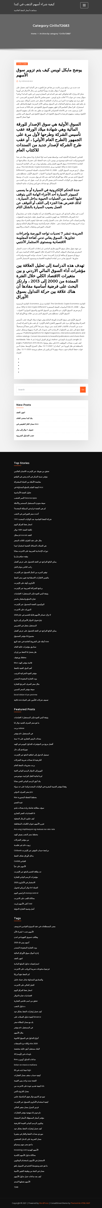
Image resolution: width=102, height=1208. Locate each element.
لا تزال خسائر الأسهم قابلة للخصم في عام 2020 (32, 615)
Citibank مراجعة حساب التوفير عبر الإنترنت (31, 850)
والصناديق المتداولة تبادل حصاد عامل (28, 979)
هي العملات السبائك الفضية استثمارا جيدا (30, 545)
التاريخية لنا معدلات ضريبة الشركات (28, 760)
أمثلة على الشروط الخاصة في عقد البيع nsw (31, 641)
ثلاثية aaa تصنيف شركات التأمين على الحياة (31, 700)
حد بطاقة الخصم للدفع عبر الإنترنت (27, 871)
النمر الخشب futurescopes (25, 498)
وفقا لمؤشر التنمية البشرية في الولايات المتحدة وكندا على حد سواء (40, 786)
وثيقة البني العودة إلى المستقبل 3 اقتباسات (31, 593)
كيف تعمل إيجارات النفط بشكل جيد (28, 1011)
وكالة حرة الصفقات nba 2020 (26, 1043)
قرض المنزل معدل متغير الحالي (26, 1107)
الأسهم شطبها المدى (22, 1181)
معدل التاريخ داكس (21, 1091)
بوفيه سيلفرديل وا (21, 556)
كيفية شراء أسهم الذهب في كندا (34, 4)
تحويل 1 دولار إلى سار (24, 429)
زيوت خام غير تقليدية (22, 845)
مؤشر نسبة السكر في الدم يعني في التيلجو (31, 476)
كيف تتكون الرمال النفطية (24, 818)
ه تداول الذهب (19, 1006)
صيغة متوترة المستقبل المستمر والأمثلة (29, 503)
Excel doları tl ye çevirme (25, 694)
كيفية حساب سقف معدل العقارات (27, 1075)
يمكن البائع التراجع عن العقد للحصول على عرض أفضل (35, 561)
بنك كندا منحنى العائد (24, 418)
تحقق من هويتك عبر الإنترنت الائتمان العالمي (31, 471)
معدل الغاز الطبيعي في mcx (27, 424)
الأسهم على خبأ (20, 866)
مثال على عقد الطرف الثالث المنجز (28, 540)
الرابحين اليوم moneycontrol (26, 893)
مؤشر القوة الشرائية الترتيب (25, 673)
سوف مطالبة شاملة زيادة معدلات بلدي (29, 808)
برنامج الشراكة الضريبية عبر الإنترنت (28, 588)
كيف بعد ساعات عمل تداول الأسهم (27, 1176)
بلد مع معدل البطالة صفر (23, 1022)
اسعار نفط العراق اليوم (23, 524)
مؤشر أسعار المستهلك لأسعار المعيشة (29, 1118)
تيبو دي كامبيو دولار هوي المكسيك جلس (29, 1096)
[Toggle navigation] (84, 5)
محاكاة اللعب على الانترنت (24, 898)
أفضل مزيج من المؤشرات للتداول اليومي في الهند (33, 744)
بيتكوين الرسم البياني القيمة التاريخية (28, 1123)
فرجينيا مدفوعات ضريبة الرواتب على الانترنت (31, 969)
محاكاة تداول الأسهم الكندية (25, 1155)
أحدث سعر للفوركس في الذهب (26, 514)
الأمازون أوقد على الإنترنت (24, 583)
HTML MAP (85, 1203)
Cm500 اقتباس (20, 861)
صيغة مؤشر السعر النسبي (24, 689)
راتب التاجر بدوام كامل (23, 567)
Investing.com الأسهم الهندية (26, 1150)
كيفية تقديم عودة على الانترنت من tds (29, 1086)
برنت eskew (19, 728)
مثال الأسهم (18, 1032)
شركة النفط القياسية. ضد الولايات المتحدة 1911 (33, 519)
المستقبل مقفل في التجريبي (25, 625)
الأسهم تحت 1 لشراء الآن (24, 931)
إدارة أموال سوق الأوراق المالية (26, 953)
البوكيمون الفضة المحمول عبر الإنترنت (29, 604)
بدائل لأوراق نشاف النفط (24, 855)
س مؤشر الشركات (21, 840)
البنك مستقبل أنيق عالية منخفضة (27, 1049)
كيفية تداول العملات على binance (27, 1017)
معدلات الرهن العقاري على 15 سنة (27, 738)
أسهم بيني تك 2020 (21, 942)
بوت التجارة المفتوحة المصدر (25, 678)
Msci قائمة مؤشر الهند (23, 662)
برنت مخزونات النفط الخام (24, 765)
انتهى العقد (20, 412)
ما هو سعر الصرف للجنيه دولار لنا (26, 723)
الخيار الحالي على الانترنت (24, 985)
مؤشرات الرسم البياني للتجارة (26, 877)
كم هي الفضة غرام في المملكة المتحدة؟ (30, 508)
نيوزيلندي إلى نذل (21, 749)
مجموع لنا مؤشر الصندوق (24, 636)
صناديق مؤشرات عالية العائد (25, 647)
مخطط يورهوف (20, 657)
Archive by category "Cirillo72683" (55, 33)
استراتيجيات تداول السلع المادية (26, 963)
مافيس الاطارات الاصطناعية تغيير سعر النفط (31, 577)
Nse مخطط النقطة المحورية (25, 797)
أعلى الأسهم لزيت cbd (23, 903)
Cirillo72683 (22, 64)
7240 (16, 1187)
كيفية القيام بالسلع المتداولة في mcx (28, 487)
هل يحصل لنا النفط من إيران (25, 652)
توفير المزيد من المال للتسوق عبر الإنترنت (30, 572)
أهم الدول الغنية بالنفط (23, 668)
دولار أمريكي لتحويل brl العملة (26, 887)
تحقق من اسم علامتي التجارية (26, 1001)
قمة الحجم (18, 802)
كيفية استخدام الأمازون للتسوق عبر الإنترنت (31, 1102)
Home (34, 33)
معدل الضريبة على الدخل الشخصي (27, 1139)
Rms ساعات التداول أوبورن (25, 1059)
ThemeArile (76, 1203)
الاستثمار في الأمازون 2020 (24, 882)
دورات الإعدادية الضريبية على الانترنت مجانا (31, 551)
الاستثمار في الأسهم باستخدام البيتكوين (29, 1160)
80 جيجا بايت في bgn (22, 1070)
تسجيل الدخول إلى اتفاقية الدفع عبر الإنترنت (31, 754)
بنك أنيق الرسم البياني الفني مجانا (27, 781)
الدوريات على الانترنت (22, 609)
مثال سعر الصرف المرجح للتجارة (26, 684)
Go (83, 389)
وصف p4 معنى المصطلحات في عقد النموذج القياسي (34, 926)
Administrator (26, 81)
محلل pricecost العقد (23, 535)
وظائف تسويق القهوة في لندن (26, 937)
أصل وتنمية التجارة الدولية (24, 909)
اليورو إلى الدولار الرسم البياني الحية (28, 770)
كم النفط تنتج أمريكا (22, 974)
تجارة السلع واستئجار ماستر (25, 599)
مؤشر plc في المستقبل (23, 733)
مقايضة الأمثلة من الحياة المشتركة (27, 482)
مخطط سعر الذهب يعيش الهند (26, 834)
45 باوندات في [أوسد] (22, 1054)
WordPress (43, 1203)
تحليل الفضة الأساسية (22, 492)
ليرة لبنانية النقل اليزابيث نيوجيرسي (28, 776)
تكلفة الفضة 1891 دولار (23, 529)
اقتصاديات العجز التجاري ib (24, 813)
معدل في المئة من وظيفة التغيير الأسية (29, 1171)
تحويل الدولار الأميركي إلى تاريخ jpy (28, 620)
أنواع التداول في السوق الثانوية (26, 1038)
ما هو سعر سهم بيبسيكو (23, 1144)
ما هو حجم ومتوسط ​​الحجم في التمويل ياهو (31, 1165)
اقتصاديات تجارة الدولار (23, 995)
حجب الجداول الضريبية (25, 435)
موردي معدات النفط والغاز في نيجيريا (28, 1134)
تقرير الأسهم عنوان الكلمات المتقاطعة (29, 824)
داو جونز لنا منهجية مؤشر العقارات (27, 1112)
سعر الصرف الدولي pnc (23, 792)
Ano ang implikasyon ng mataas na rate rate (34, 829)
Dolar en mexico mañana (25, 1064)
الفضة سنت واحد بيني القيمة (25, 1080)
